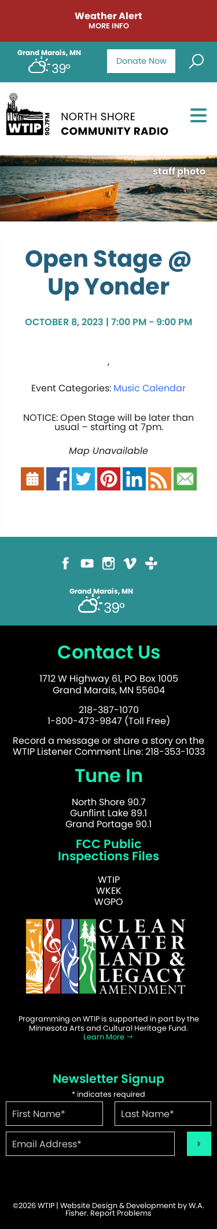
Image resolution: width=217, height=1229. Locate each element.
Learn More (108, 1036)
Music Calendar (149, 388)
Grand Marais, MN (49, 52)
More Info (109, 26)
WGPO (108, 901)
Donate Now (141, 61)
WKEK (109, 890)
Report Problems (121, 1213)
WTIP (109, 879)
